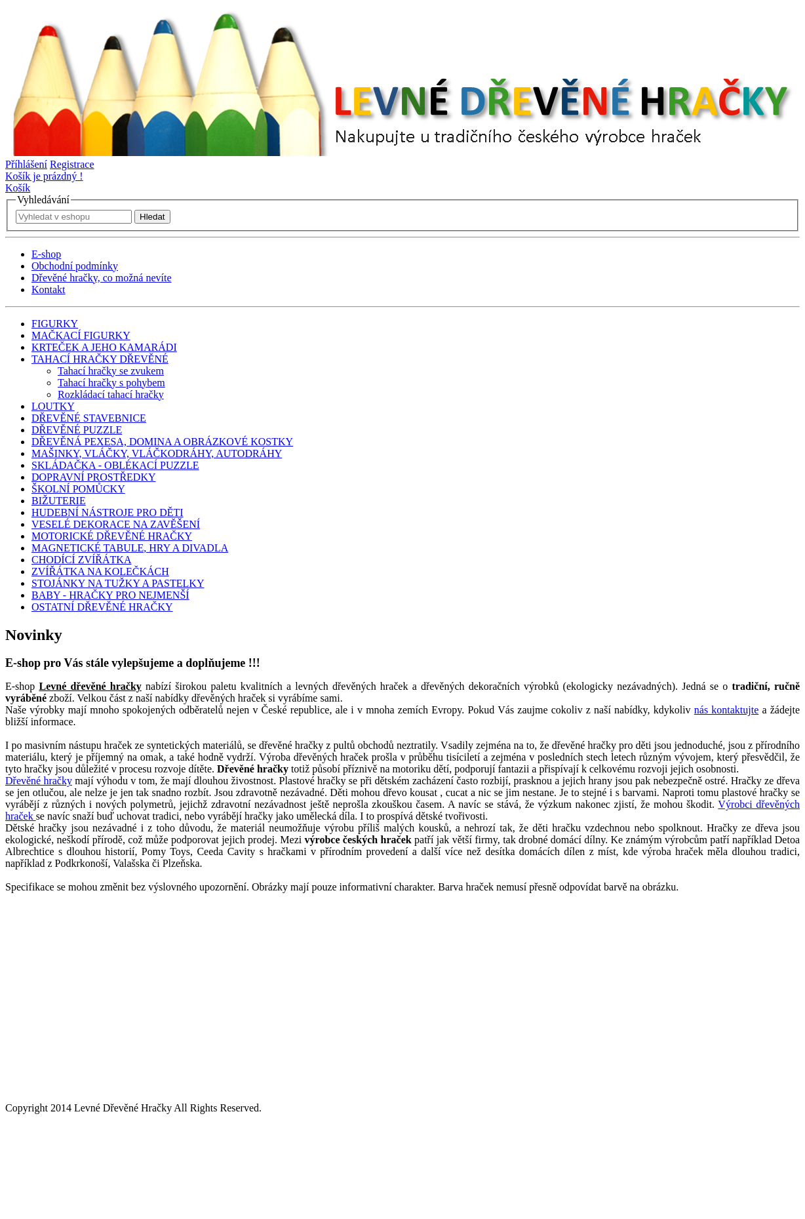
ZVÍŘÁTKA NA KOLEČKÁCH (100, 571)
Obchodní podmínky (74, 265)
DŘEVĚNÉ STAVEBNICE (88, 418)
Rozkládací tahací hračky (111, 394)
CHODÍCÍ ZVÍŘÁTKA (81, 559)
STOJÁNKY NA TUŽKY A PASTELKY (117, 583)
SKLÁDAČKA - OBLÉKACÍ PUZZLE (115, 465)
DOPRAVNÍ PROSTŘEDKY (93, 477)
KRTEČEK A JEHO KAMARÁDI (104, 347)
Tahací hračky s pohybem (111, 382)
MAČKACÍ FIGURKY (80, 335)
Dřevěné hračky (38, 780)
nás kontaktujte (726, 709)
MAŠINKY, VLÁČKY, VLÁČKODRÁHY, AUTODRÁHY (156, 453)
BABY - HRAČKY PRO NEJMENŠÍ (110, 595)
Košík (17, 187)
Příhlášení (26, 164)
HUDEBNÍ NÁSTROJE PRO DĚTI (107, 512)
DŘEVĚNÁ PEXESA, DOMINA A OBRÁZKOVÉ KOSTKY (162, 441)
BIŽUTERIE (58, 500)
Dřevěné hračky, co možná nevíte (101, 277)
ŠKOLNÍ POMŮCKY (78, 488)
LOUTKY (53, 406)
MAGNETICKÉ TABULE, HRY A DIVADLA (129, 547)
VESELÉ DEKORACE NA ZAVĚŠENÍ (115, 524)
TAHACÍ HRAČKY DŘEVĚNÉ (99, 359)
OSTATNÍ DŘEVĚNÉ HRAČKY (102, 606)
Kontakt (48, 289)
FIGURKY (54, 323)
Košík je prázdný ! (44, 176)
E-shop (46, 254)
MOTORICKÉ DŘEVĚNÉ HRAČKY (111, 536)
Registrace (72, 164)
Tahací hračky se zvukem (111, 370)
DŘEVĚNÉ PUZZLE (76, 429)
